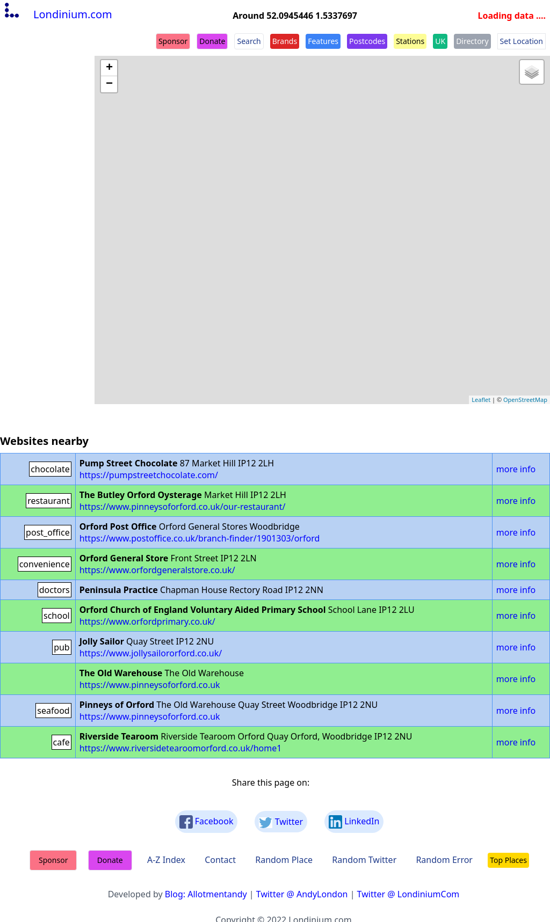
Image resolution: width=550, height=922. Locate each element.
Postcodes (367, 41)
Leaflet (481, 400)
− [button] (109, 84)
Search (248, 41)
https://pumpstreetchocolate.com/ (148, 475)
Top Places (508, 860)
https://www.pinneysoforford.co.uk (149, 685)
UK (440, 41)
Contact (220, 860)
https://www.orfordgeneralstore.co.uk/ (157, 570)
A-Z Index (166, 860)
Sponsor (172, 41)
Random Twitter (364, 860)
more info (515, 469)
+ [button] (109, 68)
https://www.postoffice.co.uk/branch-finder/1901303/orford (199, 538)
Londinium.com (57, 14)
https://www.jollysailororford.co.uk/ (150, 653)
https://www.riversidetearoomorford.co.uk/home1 (180, 748)
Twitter (281, 822)
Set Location (521, 41)
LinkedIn (354, 822)
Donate (212, 41)
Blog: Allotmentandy (206, 894)
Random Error (444, 860)
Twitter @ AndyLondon (302, 894)
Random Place (284, 860)
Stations (410, 41)
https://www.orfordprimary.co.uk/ (147, 621)
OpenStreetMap (525, 400)
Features (323, 41)
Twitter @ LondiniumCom (408, 894)
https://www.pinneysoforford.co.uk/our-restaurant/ (182, 507)
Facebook (206, 822)
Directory (472, 41)
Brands (284, 41)
